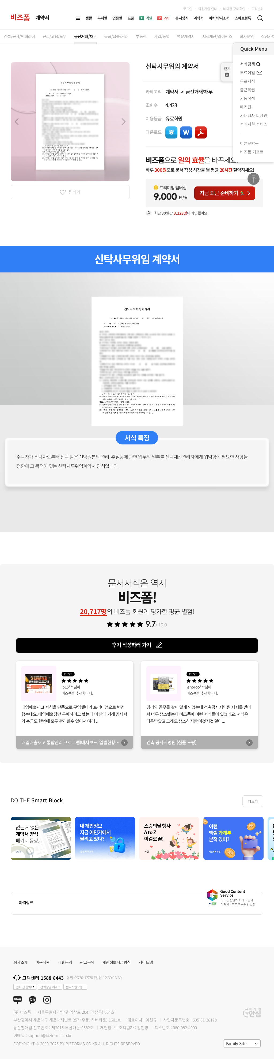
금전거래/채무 (198, 91)
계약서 (171, 91)
